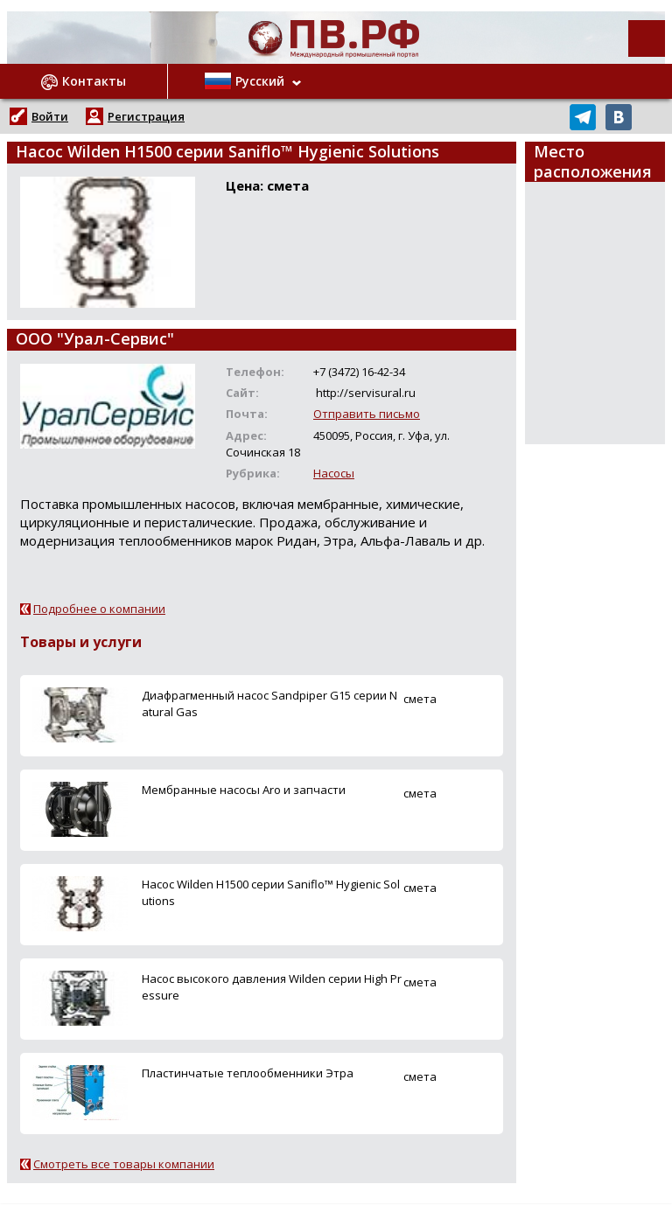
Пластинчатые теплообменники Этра (248, 1073)
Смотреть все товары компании (123, 1164)
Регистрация (146, 116)
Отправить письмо (366, 413)
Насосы (333, 473)
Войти (50, 116)
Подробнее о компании (99, 608)
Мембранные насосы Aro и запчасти (244, 790)
